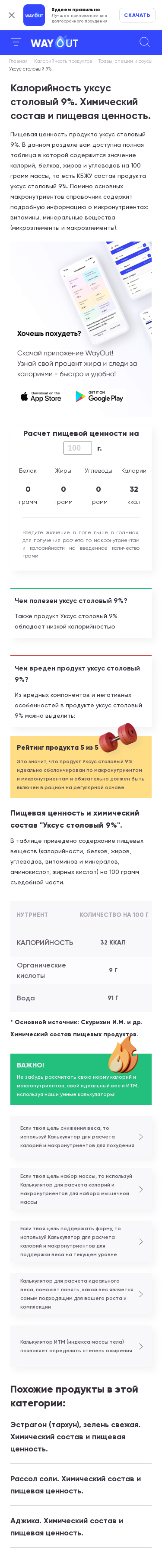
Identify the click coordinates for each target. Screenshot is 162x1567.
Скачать (137, 15)
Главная (18, 61)
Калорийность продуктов (63, 61)
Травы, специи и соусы (125, 61)
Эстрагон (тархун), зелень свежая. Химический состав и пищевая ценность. (75, 1437)
